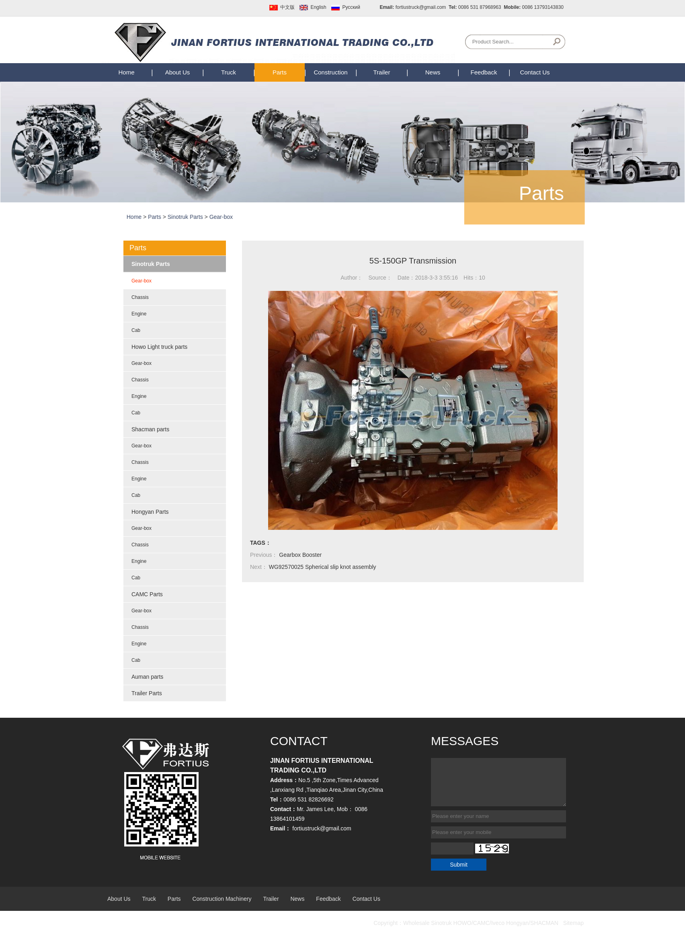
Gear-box (239, 217)
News (433, 72)
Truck (228, 72)
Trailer (381, 72)
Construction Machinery (221, 899)
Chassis (140, 297)
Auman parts (147, 676)
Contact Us (535, 72)
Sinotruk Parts (203, 217)
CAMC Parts (147, 594)
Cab (135, 330)
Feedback (484, 72)
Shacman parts (150, 429)
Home (126, 72)
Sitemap (573, 923)
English (318, 7)
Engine (138, 314)
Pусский (351, 7)
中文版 (287, 7)
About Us (177, 72)
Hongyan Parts (150, 512)
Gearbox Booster (300, 555)
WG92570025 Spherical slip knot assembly (322, 567)
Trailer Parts (146, 693)
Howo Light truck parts (159, 347)
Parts (280, 72)
